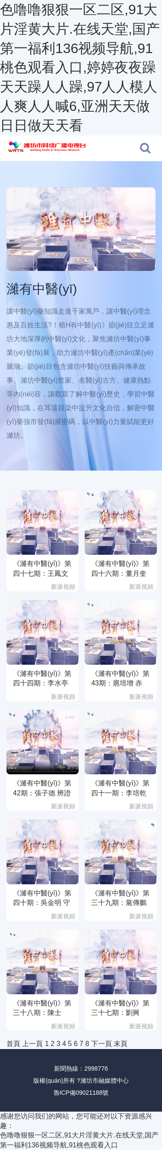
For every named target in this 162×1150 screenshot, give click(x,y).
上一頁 (32, 1043)
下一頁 (101, 1043)
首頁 (13, 1043)
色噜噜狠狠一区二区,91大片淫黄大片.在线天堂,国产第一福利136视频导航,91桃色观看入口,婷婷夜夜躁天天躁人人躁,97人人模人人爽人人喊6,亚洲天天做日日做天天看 (80, 67)
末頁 (120, 1043)
